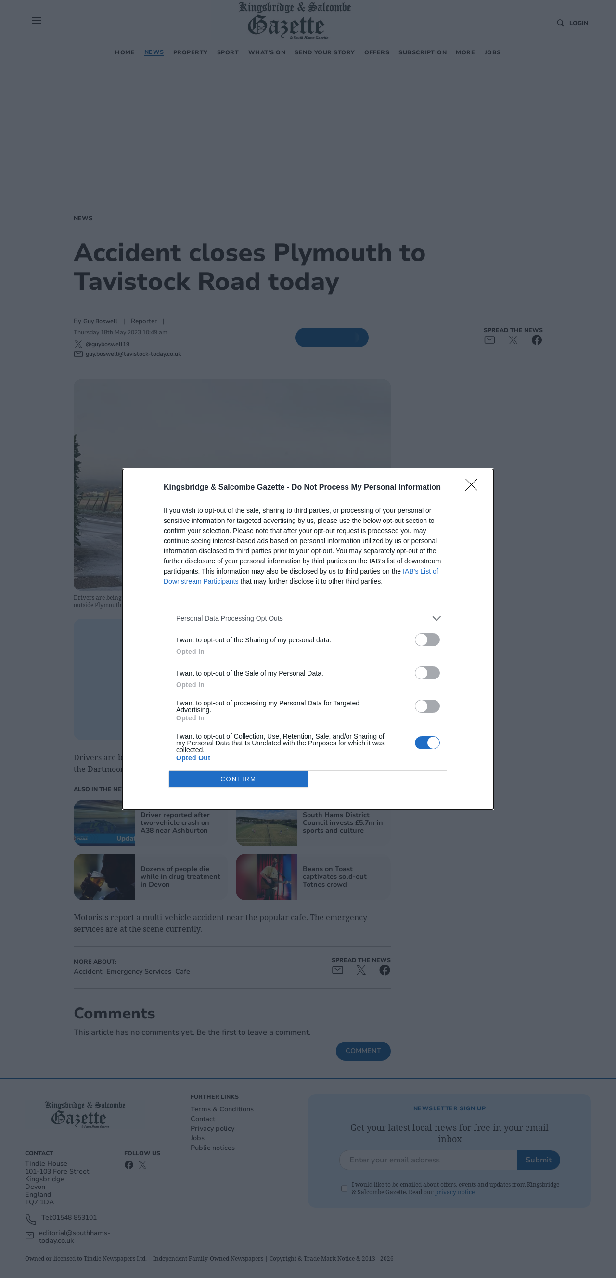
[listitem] (308, 618)
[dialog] (308, 639)
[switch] (427, 639)
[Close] (474, 488)
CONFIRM (238, 778)
